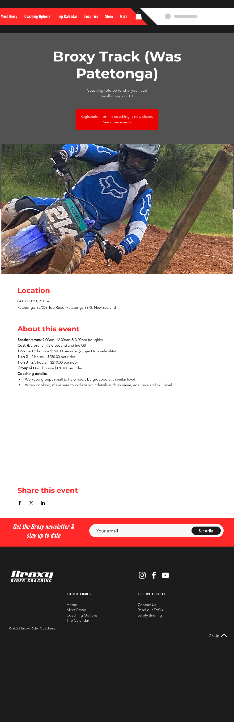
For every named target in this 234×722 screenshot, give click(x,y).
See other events (117, 122)
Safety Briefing (150, 615)
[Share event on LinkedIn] (43, 503)
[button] (123, 16)
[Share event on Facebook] (19, 503)
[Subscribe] (206, 531)
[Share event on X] (31, 503)
